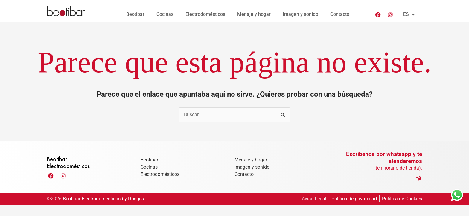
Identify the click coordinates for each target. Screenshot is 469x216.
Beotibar (135, 14)
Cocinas (164, 14)
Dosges (136, 199)
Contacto (339, 14)
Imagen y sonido (300, 14)
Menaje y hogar (254, 14)
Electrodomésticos (205, 14)
